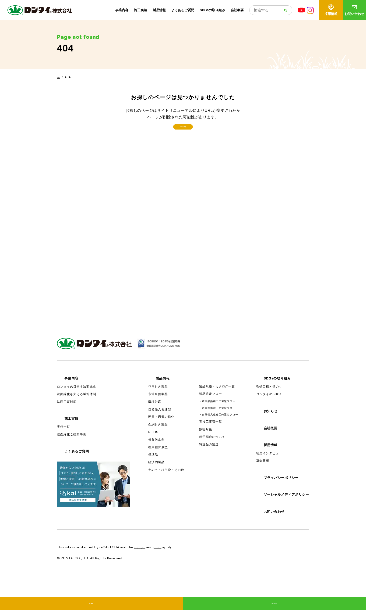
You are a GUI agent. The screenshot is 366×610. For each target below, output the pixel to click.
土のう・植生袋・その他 (166, 496)
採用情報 (331, 10)
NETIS (153, 458)
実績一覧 (63, 453)
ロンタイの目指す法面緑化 (76, 413)
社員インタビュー (269, 479)
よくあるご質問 (182, 10)
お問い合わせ (354, 10)
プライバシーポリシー (281, 504)
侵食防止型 (156, 466)
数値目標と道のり (269, 413)
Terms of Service (193, 573)
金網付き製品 (158, 450)
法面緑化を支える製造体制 (76, 420)
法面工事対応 (67, 428)
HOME (62, 77)
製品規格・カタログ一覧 (217, 412)
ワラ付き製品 (158, 413)
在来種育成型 (158, 473)
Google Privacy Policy (152, 573)
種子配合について (212, 463)
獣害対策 (205, 455)
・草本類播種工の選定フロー (217, 427)
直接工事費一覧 (210, 448)
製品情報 (159, 10)
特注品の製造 (209, 471)
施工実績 (140, 10)
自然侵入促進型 (159, 435)
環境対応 (154, 428)
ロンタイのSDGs (269, 420)
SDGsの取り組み (212, 10)
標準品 (153, 481)
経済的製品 (156, 488)
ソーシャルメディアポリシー (286, 521)
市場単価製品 (158, 420)
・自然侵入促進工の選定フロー (218, 441)
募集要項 (262, 487)
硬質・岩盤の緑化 (161, 443)
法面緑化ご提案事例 (71, 460)
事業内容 (121, 10)
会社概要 (237, 10)
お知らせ (271, 437)
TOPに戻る (183, 145)
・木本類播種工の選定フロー (217, 434)
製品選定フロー (210, 420)
